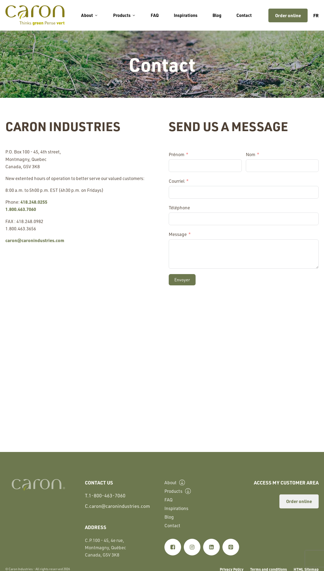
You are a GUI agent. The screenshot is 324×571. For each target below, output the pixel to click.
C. (117, 506)
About (89, 15)
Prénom (176, 154)
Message (178, 234)
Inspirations (185, 15)
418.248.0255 (33, 202)
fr (316, 15)
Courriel (177, 181)
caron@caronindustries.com (34, 240)
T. (105, 496)
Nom (250, 154)
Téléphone (179, 207)
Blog (217, 15)
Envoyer (182, 279)
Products (124, 15)
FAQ (155, 15)
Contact (244, 15)
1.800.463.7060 (20, 209)
